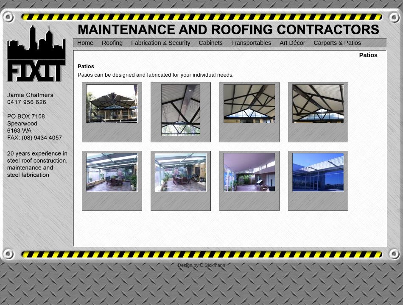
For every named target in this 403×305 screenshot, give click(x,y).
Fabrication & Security (160, 42)
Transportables (251, 42)
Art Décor (292, 42)
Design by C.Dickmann (201, 265)
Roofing (112, 42)
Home (85, 42)
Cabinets (211, 42)
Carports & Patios (337, 42)
